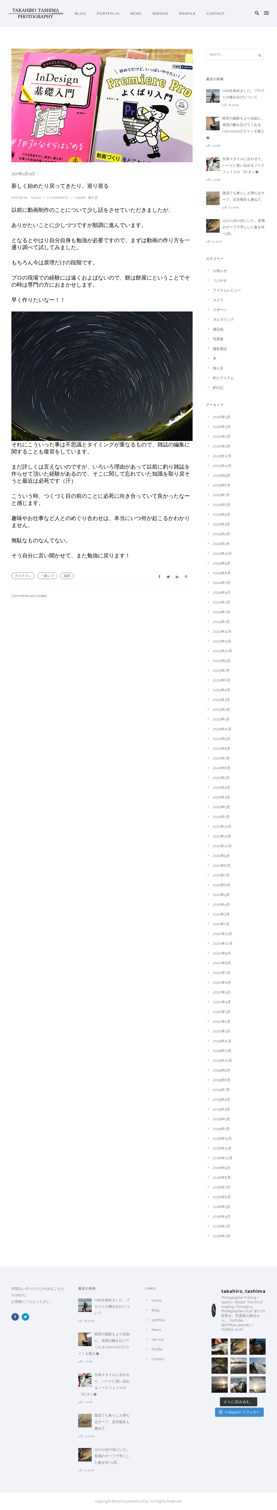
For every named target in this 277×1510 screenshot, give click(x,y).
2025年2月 (221, 534)
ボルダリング (223, 319)
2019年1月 (221, 1129)
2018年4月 (221, 1217)
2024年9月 (221, 563)
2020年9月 (222, 953)
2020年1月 (221, 1031)
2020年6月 (222, 982)
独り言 (92, 198)
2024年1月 (221, 622)
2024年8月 (222, 573)
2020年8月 (222, 963)
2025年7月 (221, 495)
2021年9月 (221, 856)
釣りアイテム (223, 378)
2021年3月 (221, 914)
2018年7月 (221, 1187)
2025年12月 (222, 456)
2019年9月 (221, 1070)
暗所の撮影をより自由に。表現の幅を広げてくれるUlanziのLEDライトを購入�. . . (235, 128)
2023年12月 (222, 631)
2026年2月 (221, 436)
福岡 (67, 576)
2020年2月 (221, 1021)
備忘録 (218, 329)
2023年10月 (222, 651)
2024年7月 (221, 583)
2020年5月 (221, 992)
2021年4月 (221, 904)
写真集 (218, 339)
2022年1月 (221, 817)
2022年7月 (221, 758)
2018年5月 (221, 1207)
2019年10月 (222, 1060)
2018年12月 (222, 1138)
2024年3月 (221, 602)
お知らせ (220, 271)
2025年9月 (221, 475)
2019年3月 (221, 1109)
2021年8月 (221, 865)
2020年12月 (222, 934)
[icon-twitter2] (27, 1317)
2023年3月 (221, 700)
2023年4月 (221, 690)
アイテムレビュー (227, 290)
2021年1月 (221, 924)
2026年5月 (221, 417)
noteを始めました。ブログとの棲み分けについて (243, 94)
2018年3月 (221, 1226)
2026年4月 (222, 427)
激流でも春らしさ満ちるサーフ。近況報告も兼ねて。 (243, 196)
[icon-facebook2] (16, 1317)
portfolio (108, 13)
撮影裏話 (220, 349)
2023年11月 (222, 641)
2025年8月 (221, 485)
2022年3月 (221, 797)
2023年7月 (221, 670)
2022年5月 (221, 778)
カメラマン (23, 576)
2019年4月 (221, 1099)
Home (58, 13)
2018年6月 (222, 1197)
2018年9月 (221, 1168)
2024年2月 (221, 612)
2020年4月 (222, 1002)
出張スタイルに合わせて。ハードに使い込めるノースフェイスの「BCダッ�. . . (243, 165)
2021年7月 (221, 875)
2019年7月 (221, 1090)
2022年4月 (221, 787)
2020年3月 (221, 1012)
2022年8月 (221, 748)
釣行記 (218, 388)
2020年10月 (223, 943)
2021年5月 (221, 895)
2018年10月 (222, 1158)
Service (160, 13)
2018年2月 (221, 1236)
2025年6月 (221, 505)
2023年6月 (221, 680)
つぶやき (220, 280)
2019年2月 (221, 1119)
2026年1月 (221, 446)
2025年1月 (221, 544)
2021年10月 (222, 846)
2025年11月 (222, 466)
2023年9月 (221, 661)
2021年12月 (222, 826)
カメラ (218, 300)
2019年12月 (222, 1041)
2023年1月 (221, 719)
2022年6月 (221, 768)
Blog (80, 13)
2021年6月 (221, 885)
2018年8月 (222, 1177)
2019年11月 (222, 1051)
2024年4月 (221, 592)
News (135, 13)
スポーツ (220, 310)
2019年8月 (221, 1080)
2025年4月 (221, 514)
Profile (187, 13)
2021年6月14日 (23, 174)
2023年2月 (221, 709)
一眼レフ (47, 576)
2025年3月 (221, 524)
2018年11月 (222, 1148)
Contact (215, 13)
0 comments (57, 198)
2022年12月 (222, 729)
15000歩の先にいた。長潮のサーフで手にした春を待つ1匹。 (243, 227)
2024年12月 (222, 553)
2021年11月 (222, 836)
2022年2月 (221, 807)
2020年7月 (221, 973)
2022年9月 (221, 739)
